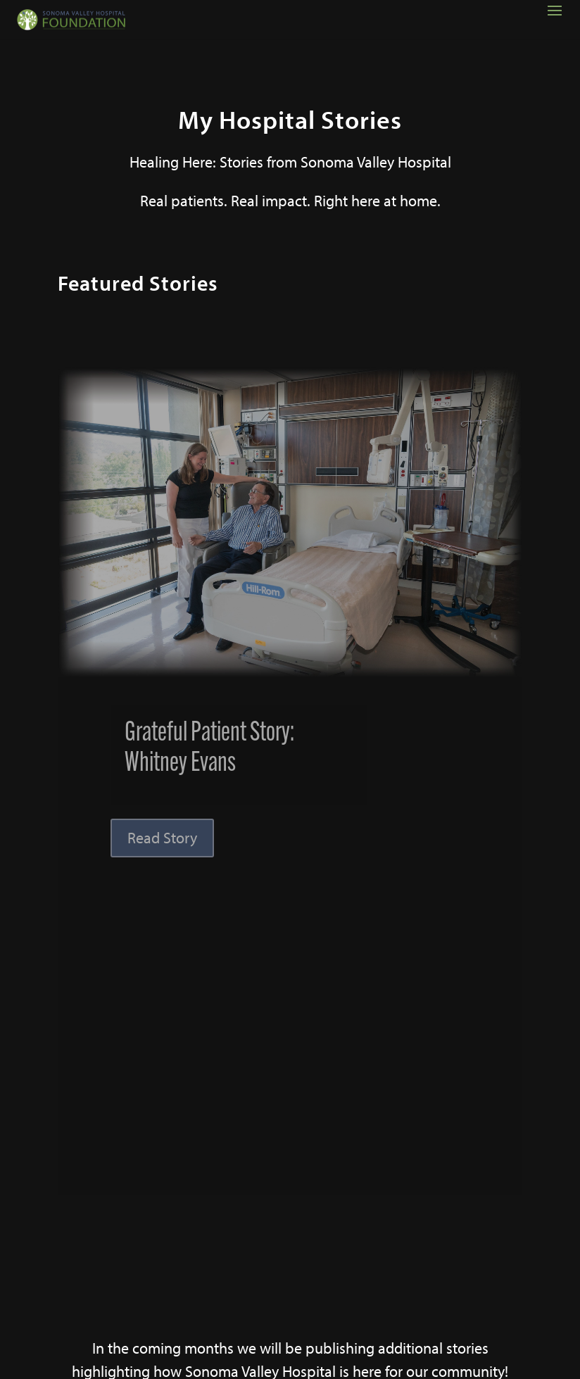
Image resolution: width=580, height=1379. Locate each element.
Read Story (162, 838)
